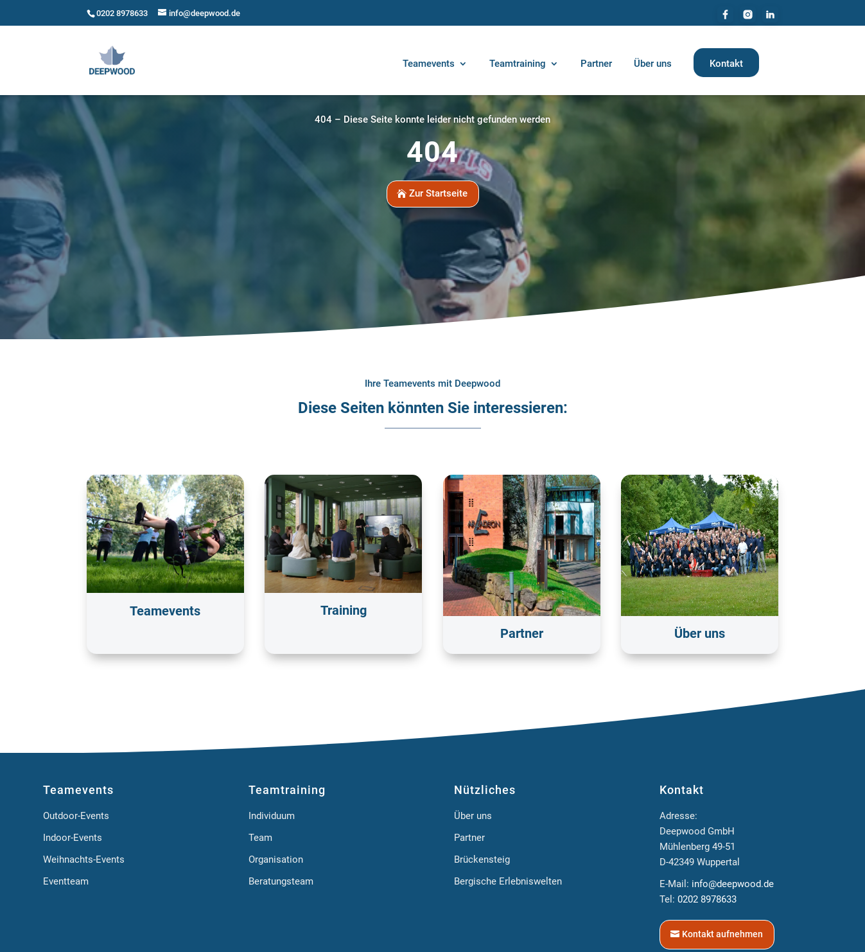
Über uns (473, 816)
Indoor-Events (72, 837)
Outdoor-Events (76, 816)
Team (260, 837)
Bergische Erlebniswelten (508, 881)
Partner (469, 837)
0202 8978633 (122, 13)
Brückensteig (482, 859)
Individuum (272, 816)
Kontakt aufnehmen (722, 934)
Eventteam (66, 881)
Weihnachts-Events (84, 859)
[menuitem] (435, 66)
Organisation (276, 859)
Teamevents (78, 790)
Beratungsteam (281, 881)
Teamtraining (287, 790)
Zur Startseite (438, 193)
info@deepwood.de (733, 884)
